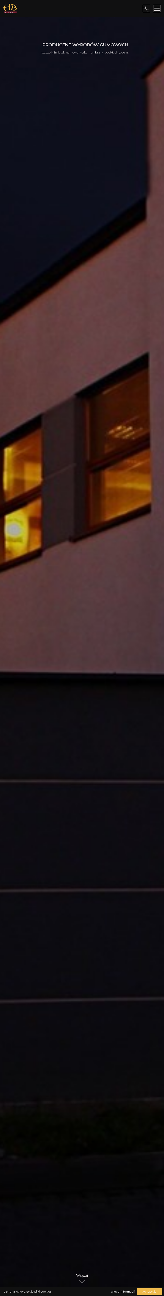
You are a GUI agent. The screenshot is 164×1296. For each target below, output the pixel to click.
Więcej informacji (122, 1291)
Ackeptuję (149, 1291)
